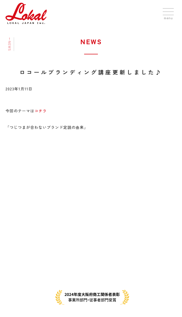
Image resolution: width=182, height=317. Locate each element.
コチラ (40, 110)
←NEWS (9, 44)
